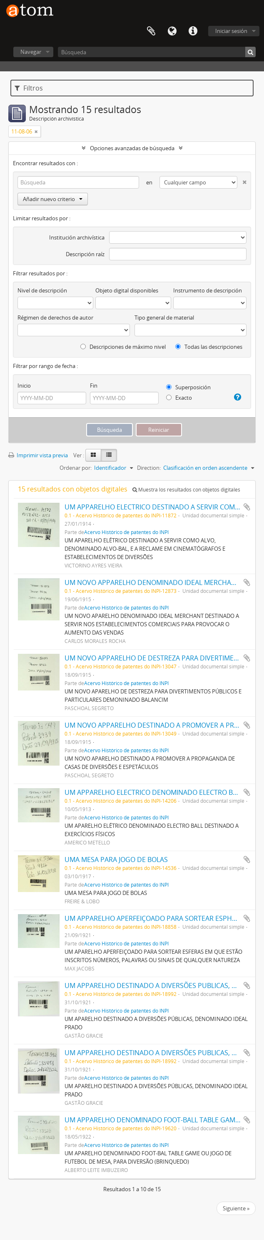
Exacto (179, 397)
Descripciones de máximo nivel (123, 346)
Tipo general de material (164, 317)
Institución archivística (77, 237)
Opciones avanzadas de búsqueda (132, 148)
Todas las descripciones (208, 346)
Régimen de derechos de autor (55, 317)
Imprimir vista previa (38, 455)
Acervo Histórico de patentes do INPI (126, 532)
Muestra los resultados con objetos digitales (186, 489)
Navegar (30, 51)
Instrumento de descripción (207, 290)
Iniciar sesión (231, 31)
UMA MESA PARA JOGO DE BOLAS (116, 859)
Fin (93, 385)
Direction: (149, 467)
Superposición (188, 387)
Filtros (29, 88)
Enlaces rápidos (192, 31)
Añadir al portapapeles (247, 507)
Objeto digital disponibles (126, 290)
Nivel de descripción (42, 290)
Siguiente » (236, 1208)
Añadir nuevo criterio (52, 199)
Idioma (172, 31)
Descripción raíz (85, 254)
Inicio (24, 385)
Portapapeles (151, 31)
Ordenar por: (76, 467)
